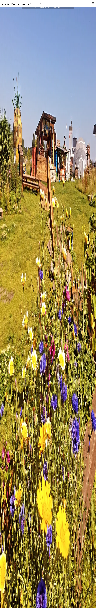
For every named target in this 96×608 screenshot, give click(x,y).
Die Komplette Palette (15, 4)
